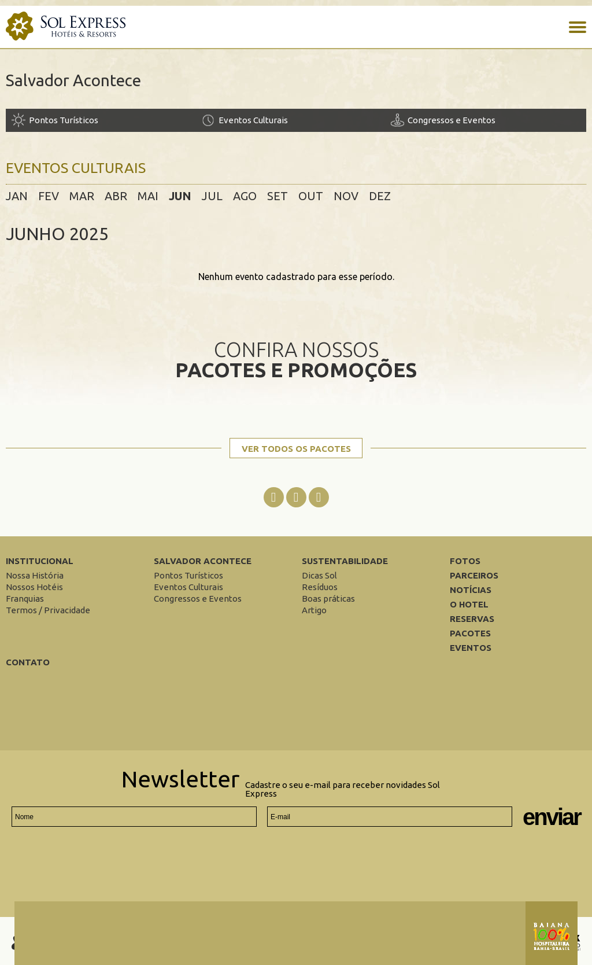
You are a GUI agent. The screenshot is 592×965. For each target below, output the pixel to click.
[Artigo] (314, 610)
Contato (28, 662)
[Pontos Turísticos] (106, 120)
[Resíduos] (320, 587)
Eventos (470, 648)
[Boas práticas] (328, 598)
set (277, 195)
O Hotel (469, 604)
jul (212, 195)
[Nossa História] (35, 575)
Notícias (470, 590)
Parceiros (474, 575)
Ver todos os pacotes (296, 449)
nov (346, 195)
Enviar (551, 817)
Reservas (472, 619)
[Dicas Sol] (319, 575)
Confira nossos (296, 359)
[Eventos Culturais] (296, 120)
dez (380, 195)
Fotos (465, 561)
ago (245, 195)
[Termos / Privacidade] (48, 610)
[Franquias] (25, 598)
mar (81, 195)
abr (116, 195)
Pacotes (470, 633)
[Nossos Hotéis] (34, 587)
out (310, 195)
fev (48, 195)
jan (17, 195)
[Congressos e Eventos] (485, 120)
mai (148, 195)
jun (180, 195)
